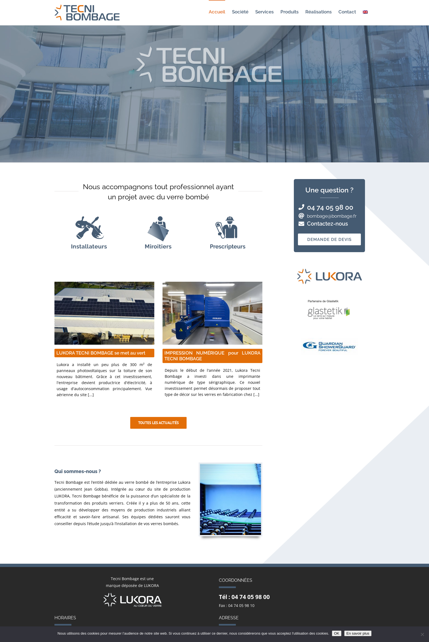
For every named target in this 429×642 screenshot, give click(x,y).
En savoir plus (357, 633)
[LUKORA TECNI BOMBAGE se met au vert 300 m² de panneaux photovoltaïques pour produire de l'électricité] (104, 313)
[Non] (422, 634)
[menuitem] (365, 11)
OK (336, 633)
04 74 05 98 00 (330, 207)
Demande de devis (329, 239)
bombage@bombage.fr (331, 216)
